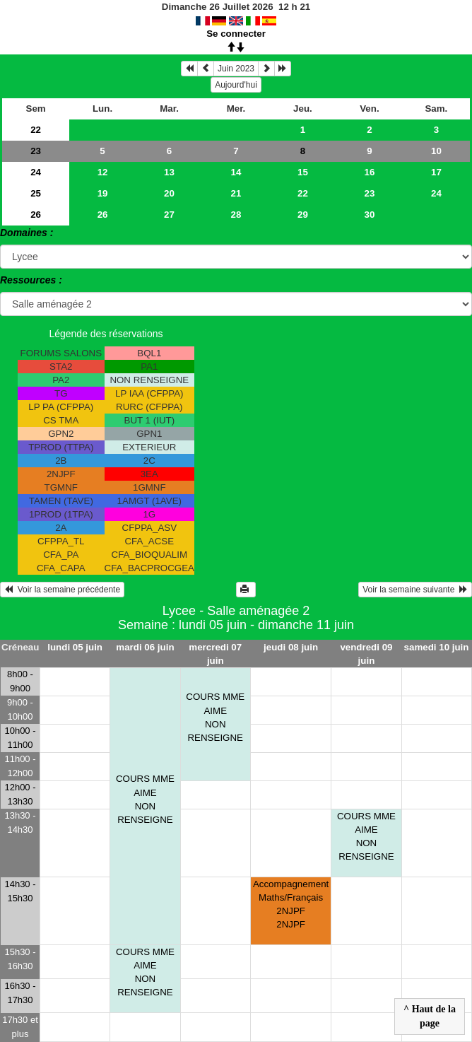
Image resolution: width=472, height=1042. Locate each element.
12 (103, 172)
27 (169, 214)
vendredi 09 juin (366, 654)
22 (35, 129)
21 (236, 193)
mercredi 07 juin (215, 654)
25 (35, 193)
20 (169, 193)
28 (236, 214)
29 (302, 214)
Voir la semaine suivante (415, 590)
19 (103, 193)
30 (370, 214)
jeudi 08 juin (291, 647)
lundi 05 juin (74, 647)
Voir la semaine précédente (62, 590)
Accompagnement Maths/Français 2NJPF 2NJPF (291, 904)
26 (35, 214)
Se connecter (236, 33)
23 (35, 151)
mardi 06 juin (145, 647)
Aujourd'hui (236, 85)
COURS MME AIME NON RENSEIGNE (145, 798)
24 (35, 172)
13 (169, 172)
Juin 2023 (236, 69)
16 (370, 172)
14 (236, 172)
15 (302, 172)
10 (436, 151)
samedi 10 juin (436, 647)
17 (436, 172)
